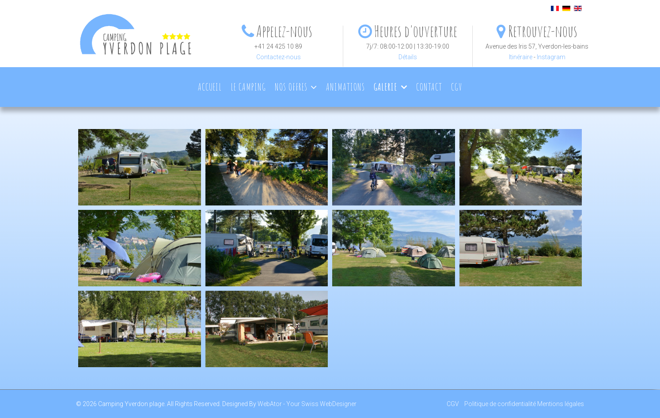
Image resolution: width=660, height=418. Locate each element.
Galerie (386, 87)
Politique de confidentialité (500, 403)
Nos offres (291, 87)
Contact (429, 87)
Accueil (210, 87)
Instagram (551, 57)
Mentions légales (560, 403)
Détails (407, 57)
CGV (456, 87)
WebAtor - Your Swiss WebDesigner (307, 403)
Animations (345, 87)
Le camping (248, 87)
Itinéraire (520, 57)
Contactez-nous (278, 57)
